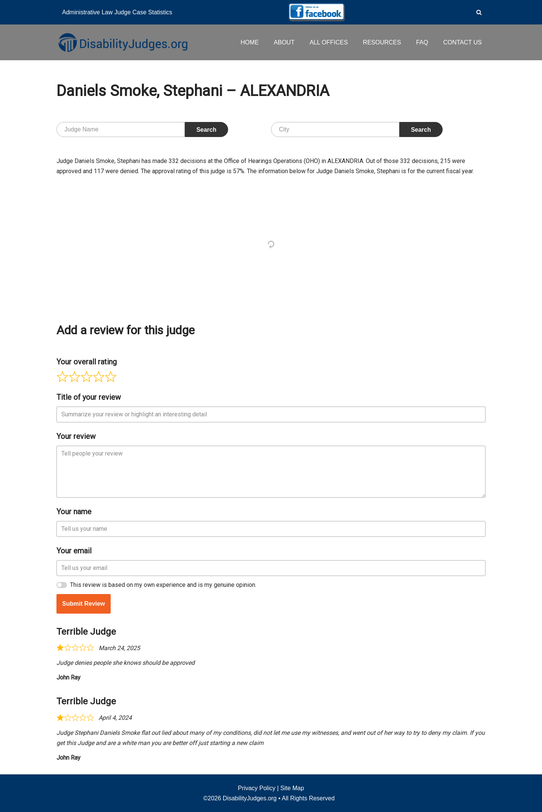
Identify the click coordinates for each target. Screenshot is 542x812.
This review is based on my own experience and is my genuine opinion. (163, 584)
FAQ (422, 42)
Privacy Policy (257, 788)
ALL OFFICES (328, 42)
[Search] (479, 12)
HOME (250, 42)
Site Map (292, 788)
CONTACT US (462, 42)
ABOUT (284, 42)
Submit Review (83, 603)
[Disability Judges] (122, 42)
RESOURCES (382, 42)
